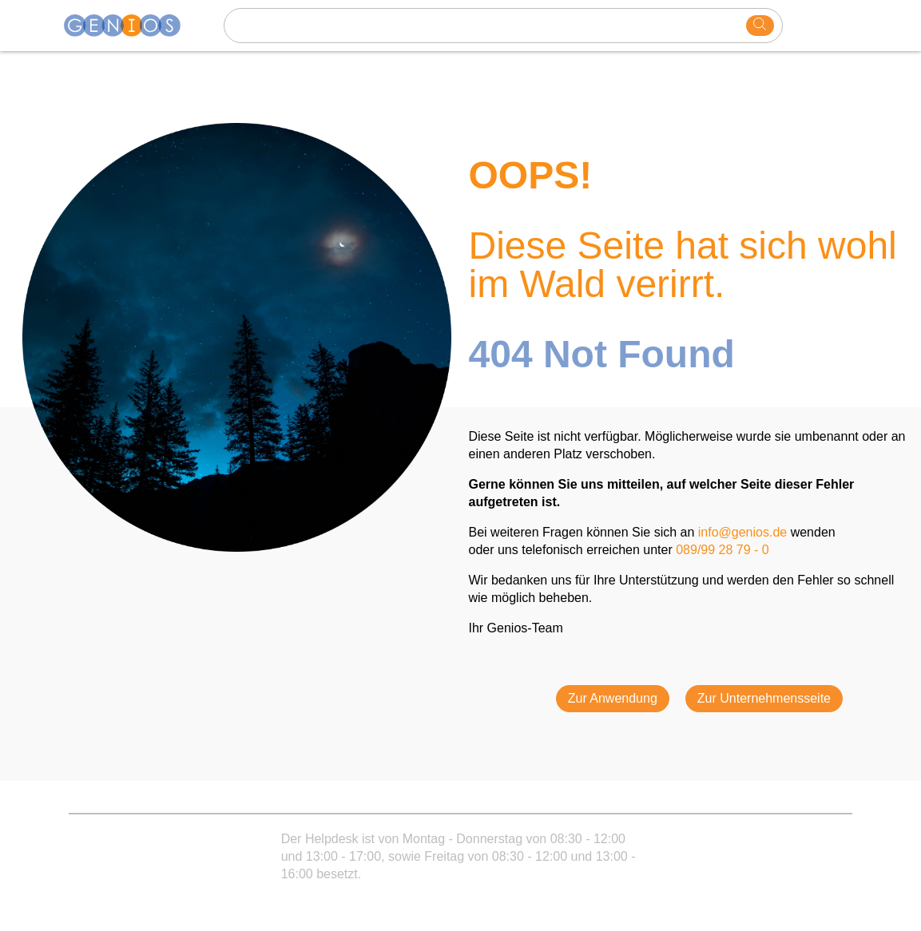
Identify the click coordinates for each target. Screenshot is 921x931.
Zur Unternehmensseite (764, 698)
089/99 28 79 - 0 (722, 550)
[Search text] (487, 25)
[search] (760, 25)
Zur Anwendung (612, 698)
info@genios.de (742, 532)
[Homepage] (132, 25)
